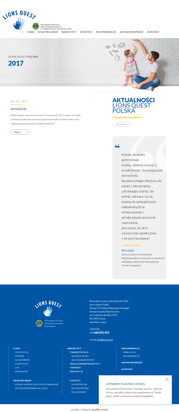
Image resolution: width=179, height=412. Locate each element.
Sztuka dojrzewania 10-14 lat (31, 388)
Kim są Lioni (21, 371)
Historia (19, 356)
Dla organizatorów (82, 360)
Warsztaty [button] (69, 31)
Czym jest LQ (22, 352)
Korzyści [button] (86, 31)
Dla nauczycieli (80, 356)
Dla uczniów (78, 392)
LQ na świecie (22, 360)
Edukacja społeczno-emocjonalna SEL (37, 384)
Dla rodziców (79, 384)
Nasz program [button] (48, 31)
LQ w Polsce (21, 363)
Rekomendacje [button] (106, 31)
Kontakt (153, 31)
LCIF (17, 367)
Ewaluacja (129, 352)
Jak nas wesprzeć (132, 31)
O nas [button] (30, 31)
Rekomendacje (131, 356)
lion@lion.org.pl (105, 339)
